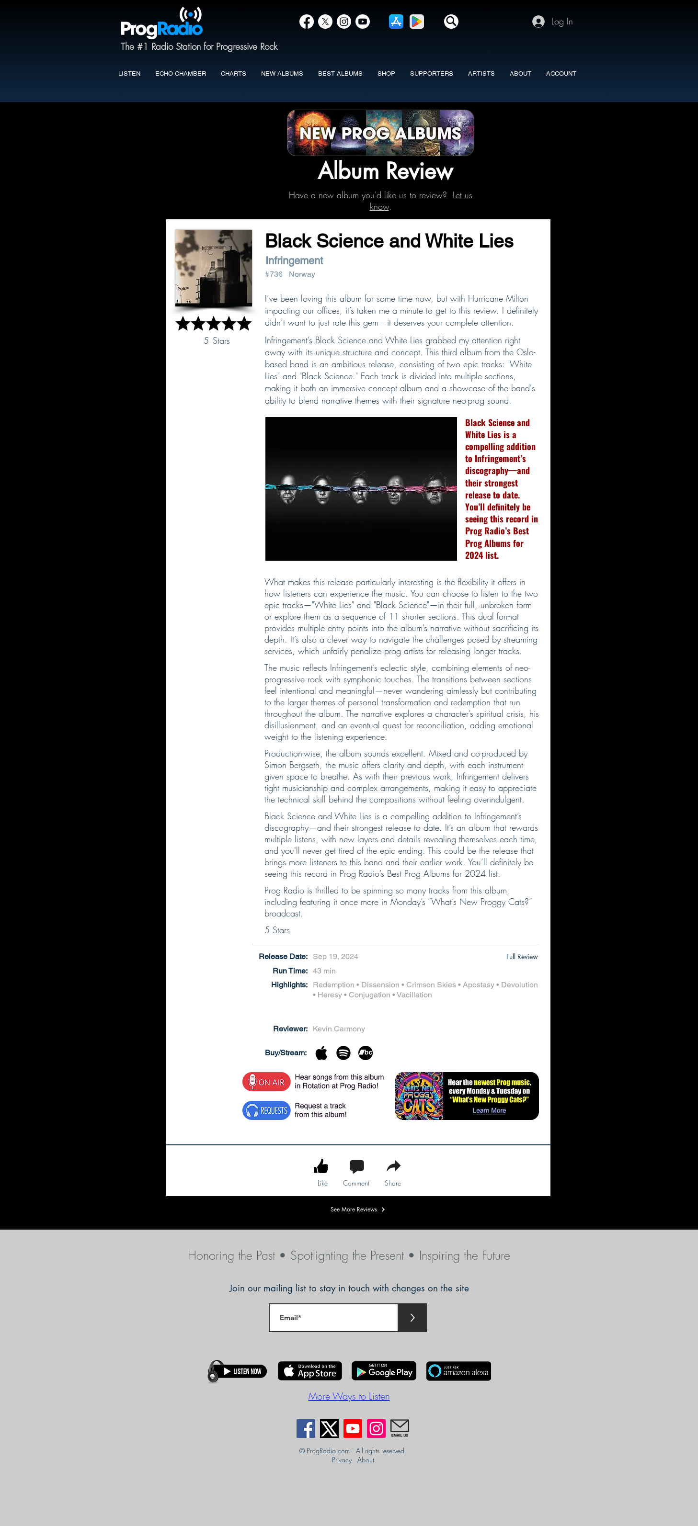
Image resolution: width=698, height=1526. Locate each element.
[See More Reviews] (358, 1209)
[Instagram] (344, 21)
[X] (325, 21)
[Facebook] (306, 21)
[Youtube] (352, 1428)
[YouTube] (362, 21)
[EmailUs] (399, 1428)
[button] (451, 21)
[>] (412, 1317)
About (365, 1459)
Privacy (342, 1459)
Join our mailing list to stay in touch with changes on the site (349, 1288)
